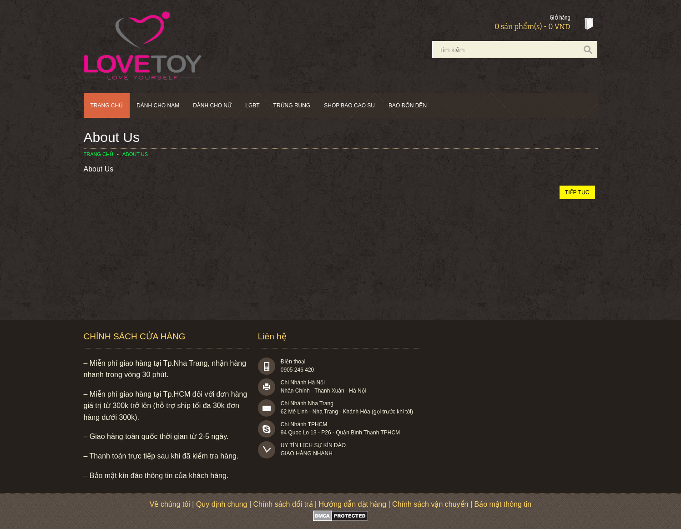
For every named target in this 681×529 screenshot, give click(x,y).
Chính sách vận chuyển (430, 504)
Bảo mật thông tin (503, 504)
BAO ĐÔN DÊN (407, 105)
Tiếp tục (577, 192)
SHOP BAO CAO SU (349, 105)
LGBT (252, 105)
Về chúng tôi (170, 504)
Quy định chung (221, 504)
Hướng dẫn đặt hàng (352, 504)
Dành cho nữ (212, 105)
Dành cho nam (157, 105)
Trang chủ (107, 105)
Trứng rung (292, 105)
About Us (135, 154)
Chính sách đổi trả (283, 504)
